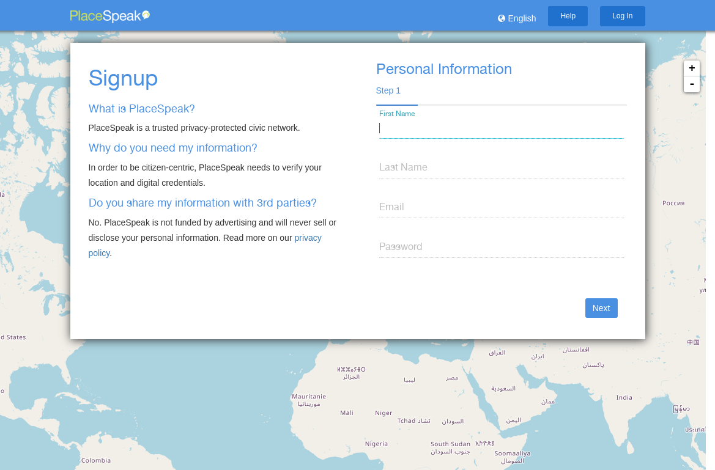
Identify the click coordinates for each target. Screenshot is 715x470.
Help (568, 16)
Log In (622, 16)
